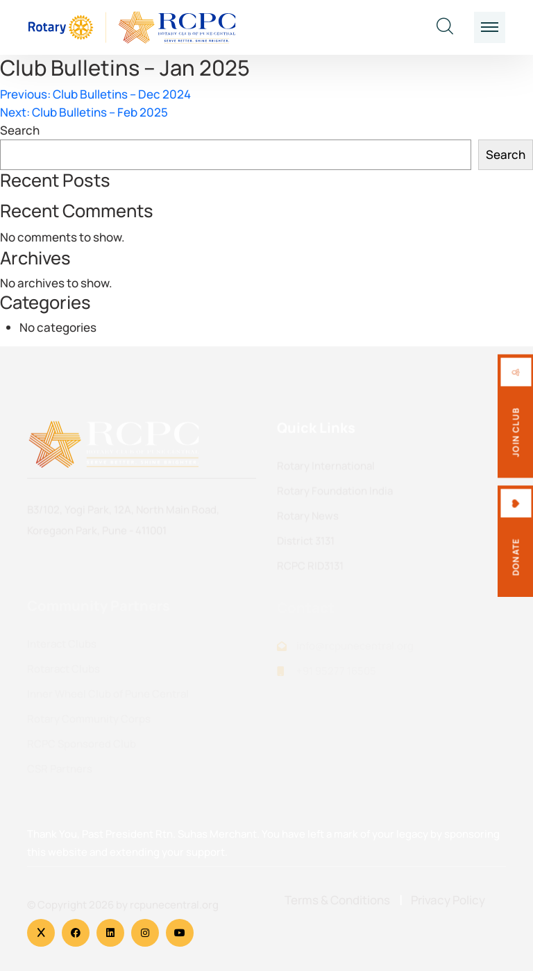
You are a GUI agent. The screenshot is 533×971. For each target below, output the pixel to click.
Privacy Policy (448, 900)
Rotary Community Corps (89, 722)
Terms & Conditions (337, 900)
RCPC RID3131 (310, 567)
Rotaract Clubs (63, 672)
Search (20, 130)
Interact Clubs (61, 647)
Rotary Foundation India (335, 492)
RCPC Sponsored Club (81, 747)
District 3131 (306, 542)
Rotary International (326, 467)
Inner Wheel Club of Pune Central (108, 697)
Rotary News (308, 517)
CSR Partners (59, 772)
